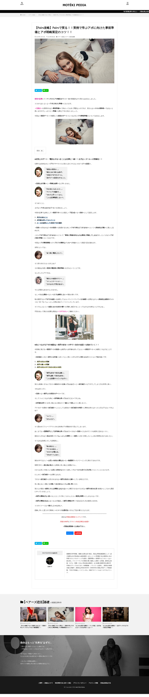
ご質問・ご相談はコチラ (42, 686)
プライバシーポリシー (80, 686)
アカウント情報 (95, 686)
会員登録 (78, 533)
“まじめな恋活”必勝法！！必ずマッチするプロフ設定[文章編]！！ (115, 627)
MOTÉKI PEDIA (80, 690)
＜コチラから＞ (62, 311)
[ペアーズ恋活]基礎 (70, 36)
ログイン (70, 533)
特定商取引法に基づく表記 (62, 686)
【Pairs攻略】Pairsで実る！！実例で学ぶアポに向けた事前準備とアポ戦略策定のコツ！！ (61, 15)
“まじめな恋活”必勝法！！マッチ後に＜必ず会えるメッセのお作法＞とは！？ (88, 627)
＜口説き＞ (38, 108)
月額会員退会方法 (109, 686)
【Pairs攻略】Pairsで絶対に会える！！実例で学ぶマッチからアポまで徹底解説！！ (32, 628)
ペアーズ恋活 (31, 15)
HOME (23, 15)
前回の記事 (38, 99)
